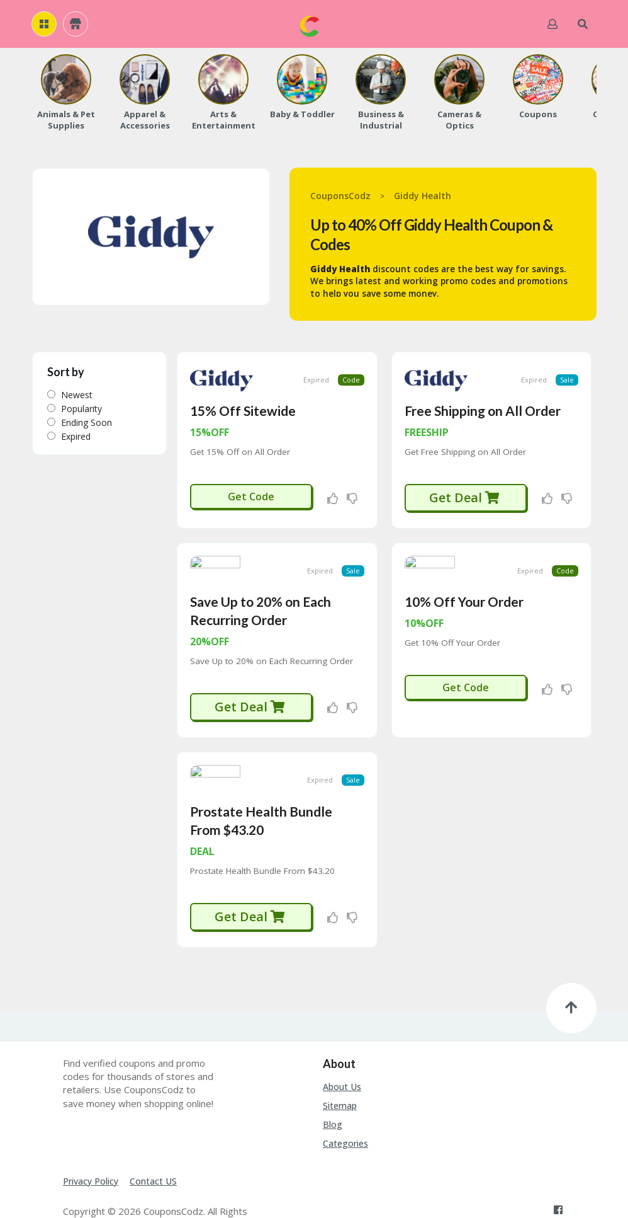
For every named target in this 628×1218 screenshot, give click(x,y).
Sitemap (340, 1071)
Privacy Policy (90, 1146)
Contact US (153, 1146)
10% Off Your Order (464, 579)
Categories (345, 1109)
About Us (342, 1052)
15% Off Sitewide (243, 399)
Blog (332, 1090)
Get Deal (464, 486)
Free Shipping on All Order (483, 399)
